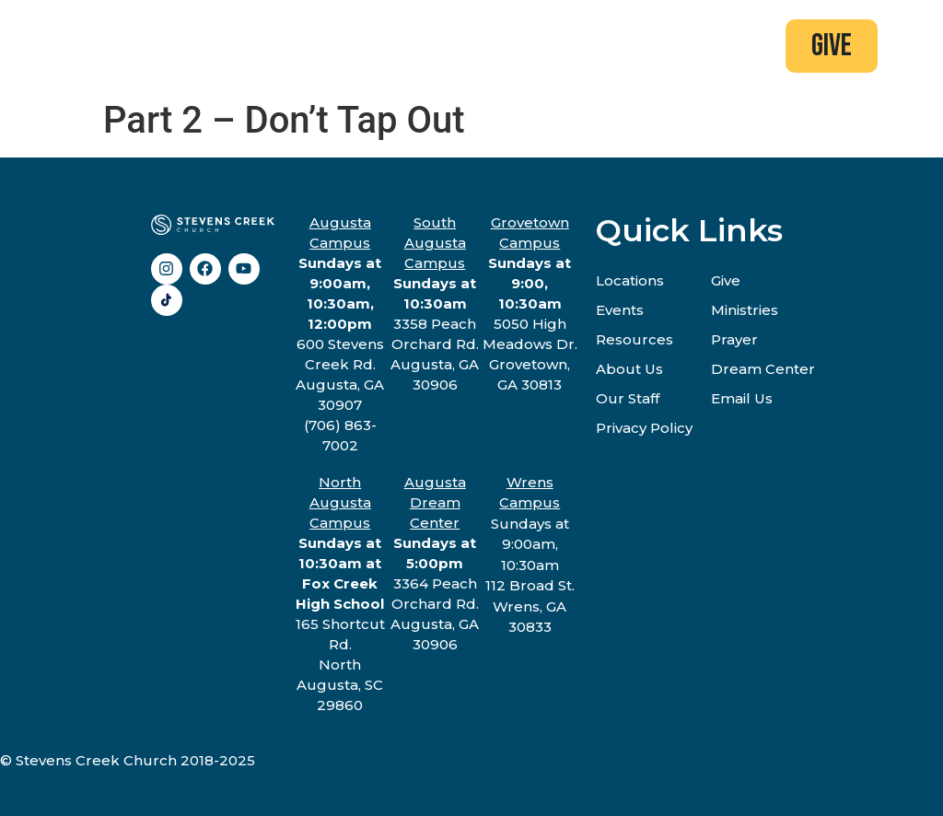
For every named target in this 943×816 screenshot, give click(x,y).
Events (620, 310)
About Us (629, 369)
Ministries (744, 310)
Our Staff (627, 398)
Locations (630, 280)
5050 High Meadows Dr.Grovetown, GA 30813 (530, 303)
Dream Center (763, 369)
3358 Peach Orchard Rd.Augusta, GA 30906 (434, 303)
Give (725, 280)
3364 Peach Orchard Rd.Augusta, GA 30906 (434, 563)
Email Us (742, 398)
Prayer (734, 339)
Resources (634, 339)
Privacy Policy (644, 428)
